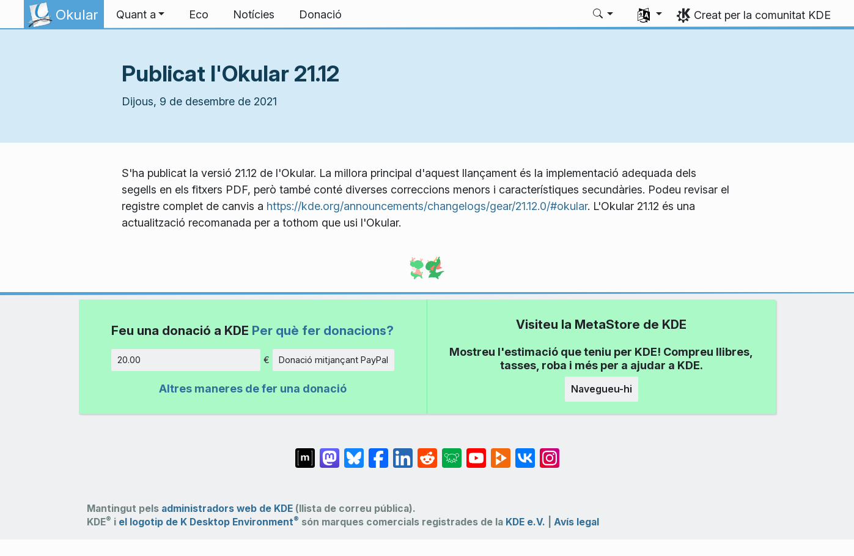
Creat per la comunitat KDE (762, 15)
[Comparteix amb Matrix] (305, 452)
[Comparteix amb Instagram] (549, 452)
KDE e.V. (525, 522)
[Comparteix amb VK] (525, 452)
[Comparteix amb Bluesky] (354, 452)
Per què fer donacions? (323, 330)
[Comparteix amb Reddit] (427, 452)
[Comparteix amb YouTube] (476, 452)
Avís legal (576, 522)
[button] (140, 14)
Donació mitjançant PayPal (333, 360)
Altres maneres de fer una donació (253, 388)
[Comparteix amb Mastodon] (329, 452)
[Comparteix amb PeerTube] (500, 452)
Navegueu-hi (601, 389)
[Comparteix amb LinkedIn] (403, 452)
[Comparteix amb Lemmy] (452, 452)
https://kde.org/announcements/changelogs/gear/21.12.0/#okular (427, 206)
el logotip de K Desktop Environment (209, 522)
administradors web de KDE (227, 508)
